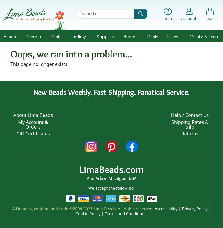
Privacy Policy (194, 208)
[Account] (189, 14)
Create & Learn (205, 36)
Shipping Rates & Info (189, 124)
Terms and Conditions (125, 213)
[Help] (167, 15)
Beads (9, 36)
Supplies (105, 36)
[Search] (140, 14)
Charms (33, 36)
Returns (190, 134)
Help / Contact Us (190, 115)
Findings (79, 36)
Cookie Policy (87, 213)
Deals (152, 36)
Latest (173, 36)
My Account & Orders (33, 124)
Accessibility (165, 208)
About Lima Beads (33, 115)
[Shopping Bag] (210, 15)
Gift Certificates (33, 134)
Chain (56, 36)
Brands (130, 36)
